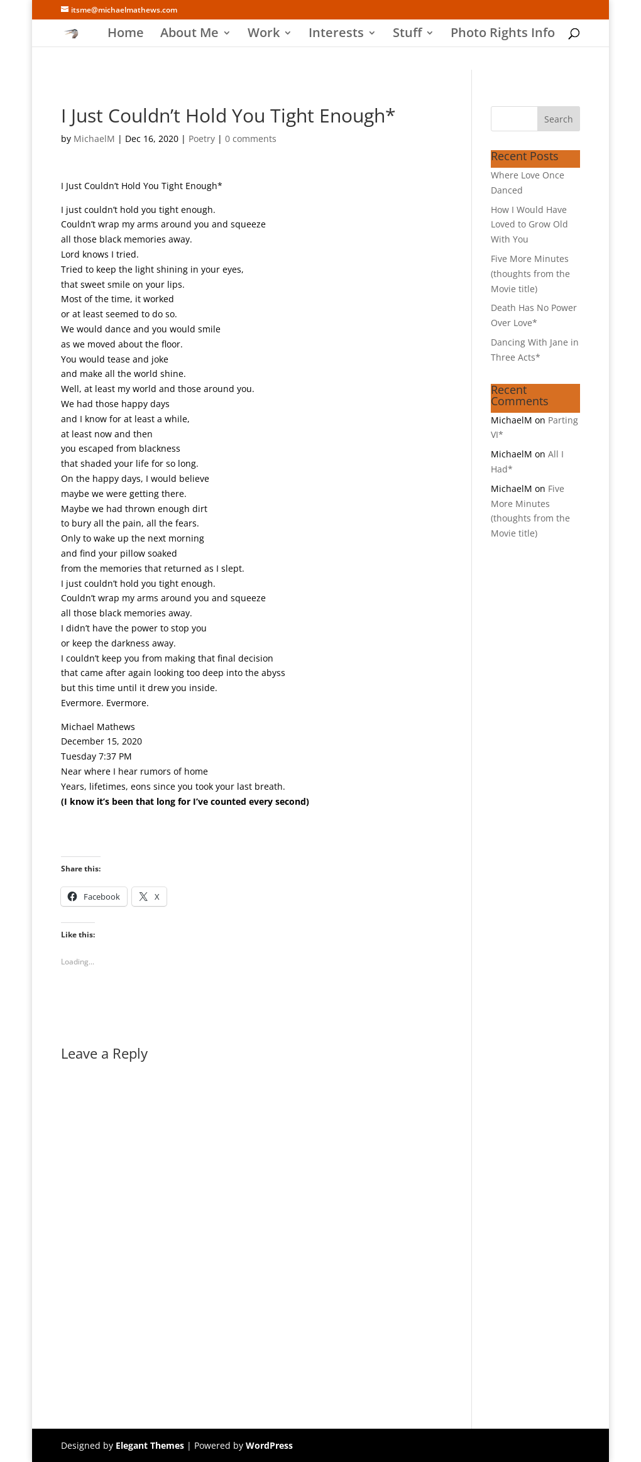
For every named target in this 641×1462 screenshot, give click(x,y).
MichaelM (94, 139)
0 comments (251, 139)
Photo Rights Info (503, 34)
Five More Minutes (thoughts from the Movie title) (530, 274)
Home (125, 34)
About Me (189, 34)
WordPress (269, 1445)
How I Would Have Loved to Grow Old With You (529, 225)
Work (264, 34)
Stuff (407, 34)
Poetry (202, 139)
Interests (336, 34)
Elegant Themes (150, 1445)
